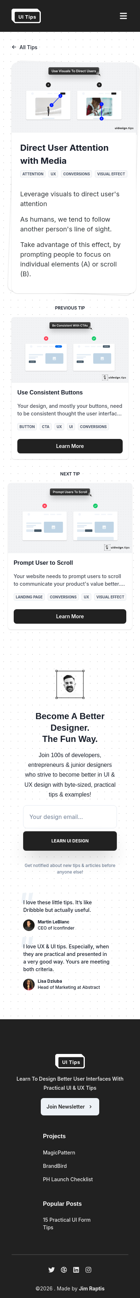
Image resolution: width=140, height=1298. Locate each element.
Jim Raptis (92, 1288)
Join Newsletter (70, 1106)
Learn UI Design (69, 841)
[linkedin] (76, 1270)
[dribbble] (64, 1270)
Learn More (70, 446)
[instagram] (88, 1270)
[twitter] (51, 1270)
